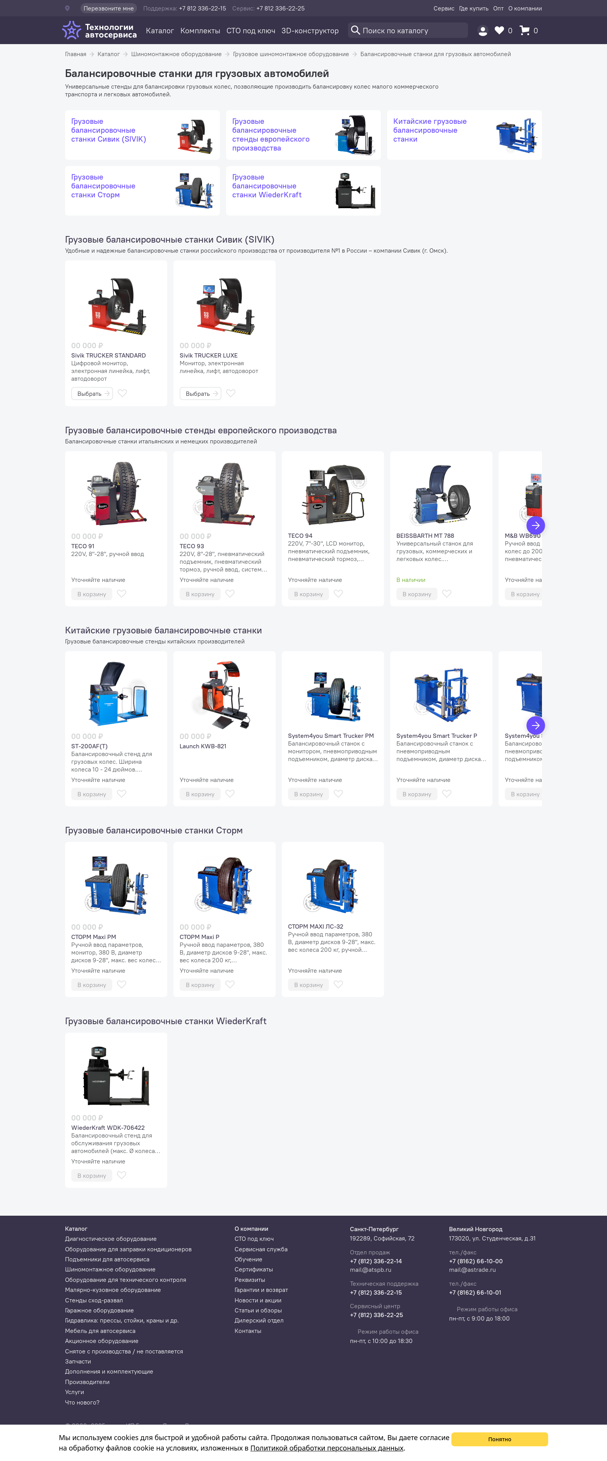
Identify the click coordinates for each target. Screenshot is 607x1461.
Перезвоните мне (109, 8)
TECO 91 (82, 546)
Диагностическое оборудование (111, 1238)
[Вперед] (535, 525)
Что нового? (82, 1402)
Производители (87, 1382)
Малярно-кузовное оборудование (113, 1289)
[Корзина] (531, 30)
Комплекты (200, 30)
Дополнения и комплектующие (109, 1371)
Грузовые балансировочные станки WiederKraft (166, 1020)
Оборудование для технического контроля (125, 1279)
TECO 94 (300, 535)
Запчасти (78, 1361)
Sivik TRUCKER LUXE (209, 355)
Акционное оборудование (102, 1341)
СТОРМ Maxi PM (93, 937)
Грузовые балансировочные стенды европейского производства (201, 430)
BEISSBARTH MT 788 (425, 535)
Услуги (74, 1392)
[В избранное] (122, 393)
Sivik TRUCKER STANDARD (108, 355)
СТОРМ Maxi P (199, 937)
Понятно (499, 1439)
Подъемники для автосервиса (107, 1259)
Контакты (248, 1330)
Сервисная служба (261, 1249)
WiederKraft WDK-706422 (108, 1127)
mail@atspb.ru (370, 1269)
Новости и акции (258, 1300)
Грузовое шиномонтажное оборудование (291, 53)
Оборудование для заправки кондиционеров (128, 1249)
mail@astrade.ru (472, 1269)
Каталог (160, 30)
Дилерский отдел (259, 1320)
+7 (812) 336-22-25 (376, 1314)
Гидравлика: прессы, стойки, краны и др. (122, 1320)
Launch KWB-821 (203, 746)
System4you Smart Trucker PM (331, 735)
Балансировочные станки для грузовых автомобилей (435, 53)
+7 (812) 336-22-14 (376, 1260)
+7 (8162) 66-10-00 (476, 1260)
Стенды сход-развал (94, 1300)
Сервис (444, 8)
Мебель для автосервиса (100, 1330)
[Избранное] (505, 30)
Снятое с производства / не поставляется (124, 1351)
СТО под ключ (250, 30)
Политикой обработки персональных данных (326, 1447)
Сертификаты (254, 1269)
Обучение (248, 1259)
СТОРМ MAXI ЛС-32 (315, 926)
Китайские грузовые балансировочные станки (163, 630)
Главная (75, 53)
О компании (525, 8)
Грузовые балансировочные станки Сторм (154, 830)
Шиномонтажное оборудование (176, 53)
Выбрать (93, 393)
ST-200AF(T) (89, 746)
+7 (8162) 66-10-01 (475, 1292)
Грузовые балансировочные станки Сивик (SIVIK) (170, 239)
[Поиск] (408, 30)
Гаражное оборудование (99, 1310)
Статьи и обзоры (258, 1310)
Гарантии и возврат (261, 1289)
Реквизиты (250, 1279)
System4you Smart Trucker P (436, 735)
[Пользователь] (483, 30)
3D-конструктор (310, 30)
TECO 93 (192, 546)
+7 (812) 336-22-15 (376, 1292)
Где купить (474, 8)
